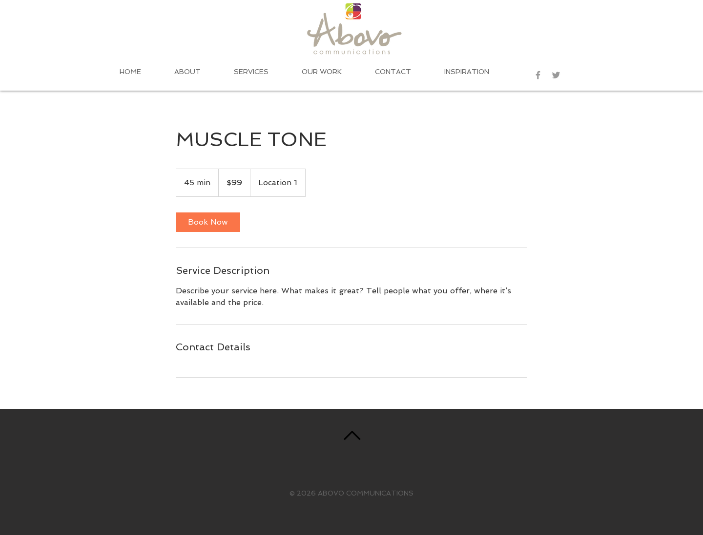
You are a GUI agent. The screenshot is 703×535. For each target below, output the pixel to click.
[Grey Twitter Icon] (556, 75)
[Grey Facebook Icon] (538, 75)
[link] (208, 222)
